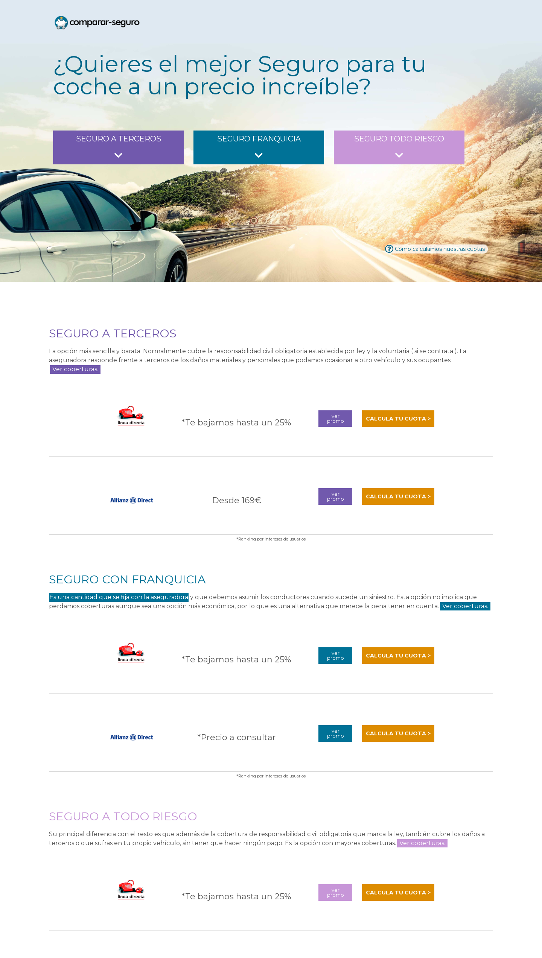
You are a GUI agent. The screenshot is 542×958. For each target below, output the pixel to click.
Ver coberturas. (75, 369)
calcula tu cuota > (398, 417)
